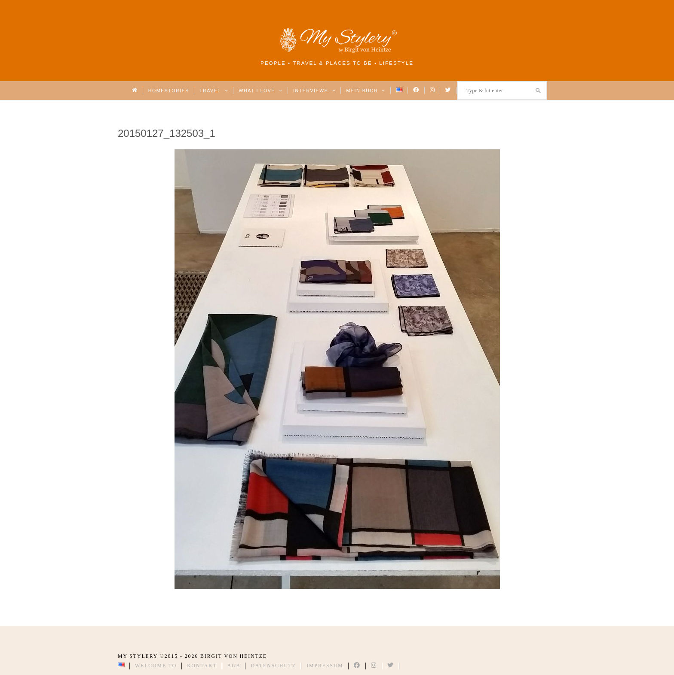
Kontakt (202, 666)
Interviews (314, 90)
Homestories (168, 90)
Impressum (324, 666)
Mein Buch (366, 90)
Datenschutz (273, 666)
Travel (213, 90)
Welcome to (156, 666)
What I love (261, 90)
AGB (234, 666)
